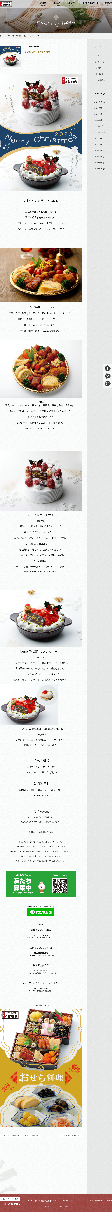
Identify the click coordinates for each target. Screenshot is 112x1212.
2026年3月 (98, 108)
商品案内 (56, 4)
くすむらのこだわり (90, 4)
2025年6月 (98, 150)
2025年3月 (98, 169)
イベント (99, 56)
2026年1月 (98, 120)
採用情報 (99, 74)
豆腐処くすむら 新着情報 (14, 36)
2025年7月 (98, 144)
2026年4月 (98, 102)
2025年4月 (98, 163)
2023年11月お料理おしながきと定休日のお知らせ (22, 1135)
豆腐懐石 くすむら (63, 1206)
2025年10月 (98, 132)
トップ (2, 36)
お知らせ (99, 68)
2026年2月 (98, 114)
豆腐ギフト (71, 4)
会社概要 (43, 4)
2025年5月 (98, 157)
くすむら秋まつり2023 (69, 1135)
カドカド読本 (99, 80)
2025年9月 (98, 138)
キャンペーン (99, 62)
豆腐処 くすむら (48, 1206)
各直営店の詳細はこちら (41, 832)
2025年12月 (98, 126)
